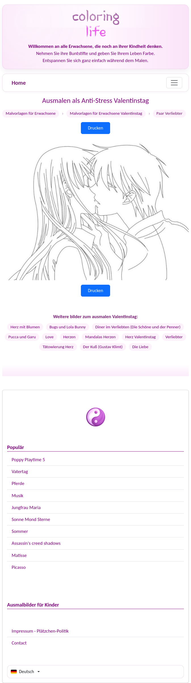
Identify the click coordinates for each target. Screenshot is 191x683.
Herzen (69, 336)
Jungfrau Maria (26, 507)
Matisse (19, 555)
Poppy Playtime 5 (28, 460)
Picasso (19, 567)
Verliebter (174, 336)
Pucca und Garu (22, 336)
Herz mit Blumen (25, 326)
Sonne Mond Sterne (31, 519)
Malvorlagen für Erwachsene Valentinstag (106, 113)
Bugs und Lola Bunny (67, 326)
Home (19, 82)
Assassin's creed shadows (36, 543)
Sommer (20, 531)
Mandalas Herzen (100, 336)
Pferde (18, 483)
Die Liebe (140, 346)
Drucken (95, 128)
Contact (19, 643)
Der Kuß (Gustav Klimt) (103, 346)
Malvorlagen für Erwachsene (31, 113)
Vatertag (20, 472)
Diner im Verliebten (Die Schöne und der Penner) (137, 326)
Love (49, 336)
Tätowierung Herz (58, 346)
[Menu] (174, 82)
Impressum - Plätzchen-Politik (40, 631)
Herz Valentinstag (140, 336)
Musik (17, 496)
